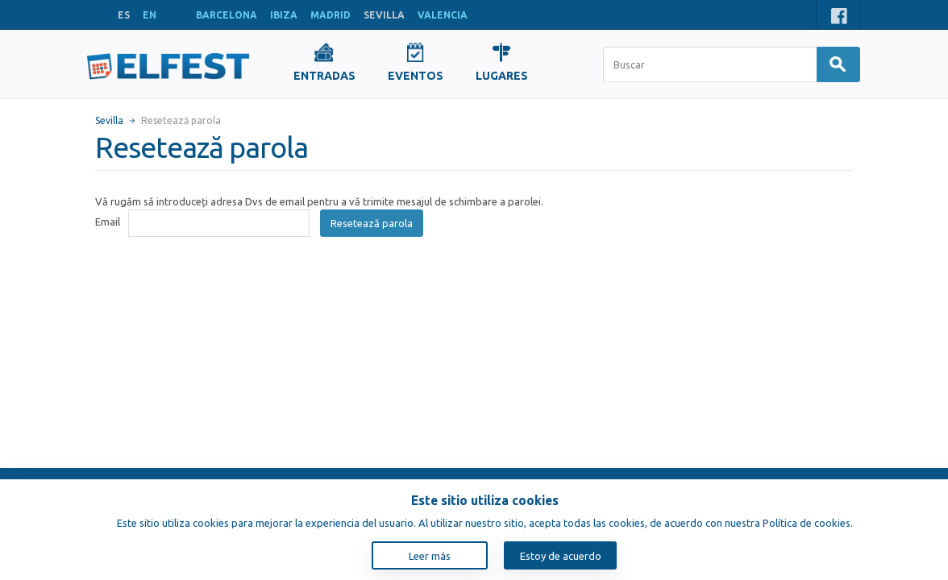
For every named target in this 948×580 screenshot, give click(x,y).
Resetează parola (372, 223)
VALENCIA (443, 15)
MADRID (330, 15)
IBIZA (283, 15)
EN (149, 15)
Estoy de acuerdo (560, 555)
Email (107, 221)
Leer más (430, 555)
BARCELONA (226, 15)
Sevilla (109, 120)
